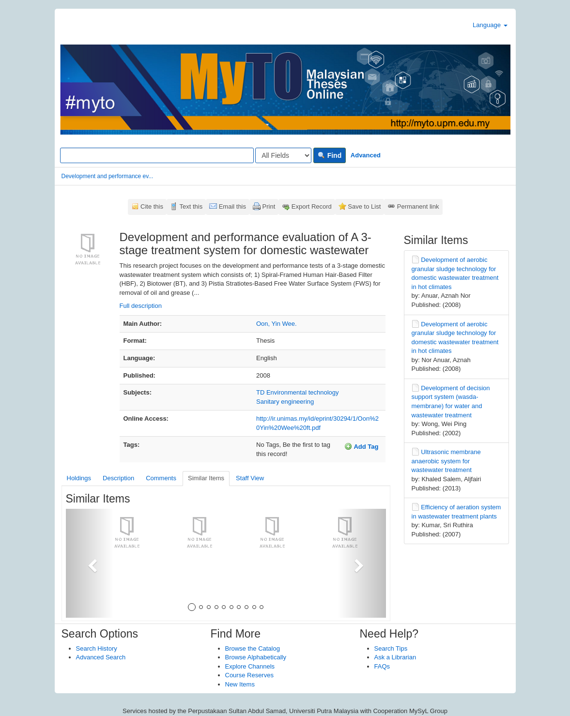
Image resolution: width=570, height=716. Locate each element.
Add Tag (361, 446)
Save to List (364, 206)
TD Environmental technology (297, 392)
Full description (141, 305)
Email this (232, 206)
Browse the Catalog (252, 648)
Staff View (250, 478)
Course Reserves (249, 675)
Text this (190, 206)
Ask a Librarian (395, 657)
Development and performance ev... (108, 176)
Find (329, 155)
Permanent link (418, 206)
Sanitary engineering (285, 401)
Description (118, 478)
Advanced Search (101, 657)
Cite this (151, 206)
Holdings (79, 478)
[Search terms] (157, 155)
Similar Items (206, 478)
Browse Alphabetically (255, 657)
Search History (96, 648)
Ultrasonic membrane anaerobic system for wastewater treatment (446, 460)
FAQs (382, 666)
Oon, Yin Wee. (276, 323)
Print (269, 206)
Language (490, 25)
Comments (161, 478)
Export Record (312, 206)
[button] (90, 563)
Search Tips (391, 648)
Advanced (366, 155)
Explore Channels (250, 666)
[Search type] (283, 155)
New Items (240, 684)
